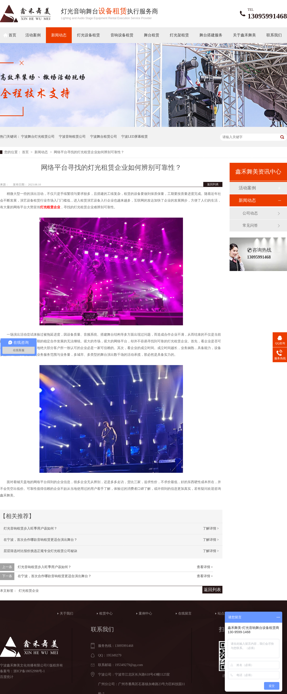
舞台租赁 (151, 35)
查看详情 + (205, 567)
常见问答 (250, 225)
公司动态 (250, 213)
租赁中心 (106, 613)
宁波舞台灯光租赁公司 (38, 136)
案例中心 (145, 613)
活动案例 (33, 35)
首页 (12, 35)
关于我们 (66, 613)
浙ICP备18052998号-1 (29, 671)
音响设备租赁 (121, 35)
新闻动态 (58, 35)
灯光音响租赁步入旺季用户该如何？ (30, 528)
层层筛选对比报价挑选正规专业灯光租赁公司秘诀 (40, 551)
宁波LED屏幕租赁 (134, 136)
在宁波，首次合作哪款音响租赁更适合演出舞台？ (40, 540)
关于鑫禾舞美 (244, 35)
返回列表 (213, 184)
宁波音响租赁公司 (72, 136)
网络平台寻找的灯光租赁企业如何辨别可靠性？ (89, 152)
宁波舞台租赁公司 (103, 136)
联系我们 (274, 35)
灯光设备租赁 (88, 35)
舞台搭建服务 (210, 35)
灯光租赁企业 (29, 590)
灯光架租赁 (179, 35)
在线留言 (185, 613)
